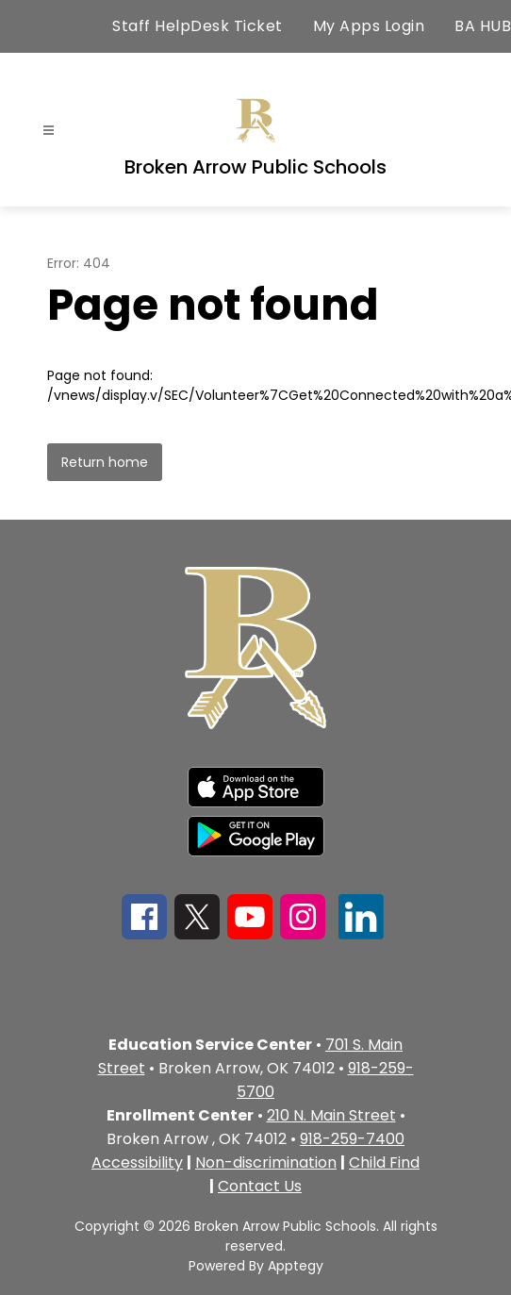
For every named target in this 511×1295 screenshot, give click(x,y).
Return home (104, 462)
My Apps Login (369, 26)
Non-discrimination (266, 1162)
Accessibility (137, 1162)
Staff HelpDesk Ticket (197, 26)
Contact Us (260, 1186)
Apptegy (295, 1265)
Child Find (384, 1162)
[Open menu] (48, 130)
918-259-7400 (352, 1139)
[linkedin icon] (361, 934)
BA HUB (482, 26)
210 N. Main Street (331, 1115)
